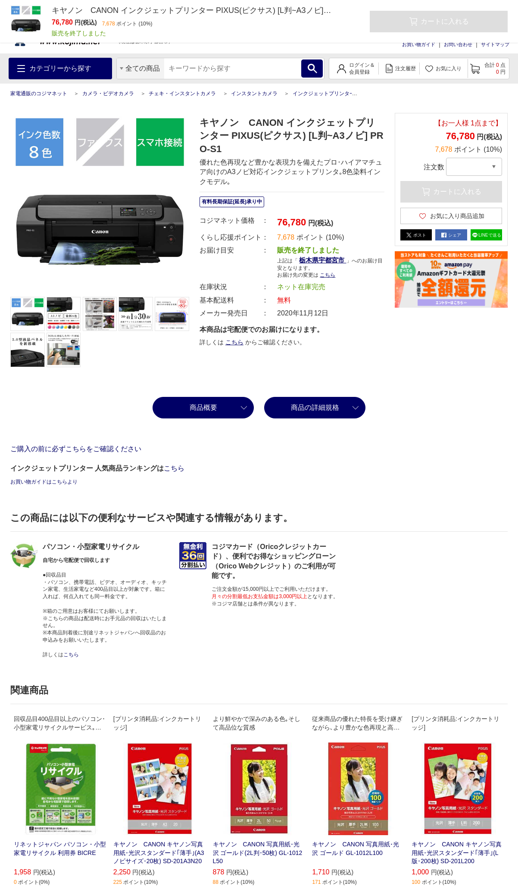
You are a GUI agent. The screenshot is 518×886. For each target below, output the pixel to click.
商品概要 (203, 407)
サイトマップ (495, 44)
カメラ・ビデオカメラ (108, 93)
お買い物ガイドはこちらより (44, 482)
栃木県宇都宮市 (322, 260)
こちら (327, 275)
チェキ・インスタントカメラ (182, 93)
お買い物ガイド (418, 44)
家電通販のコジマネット (38, 93)
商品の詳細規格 (315, 407)
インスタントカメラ (254, 93)
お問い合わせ (458, 44)
